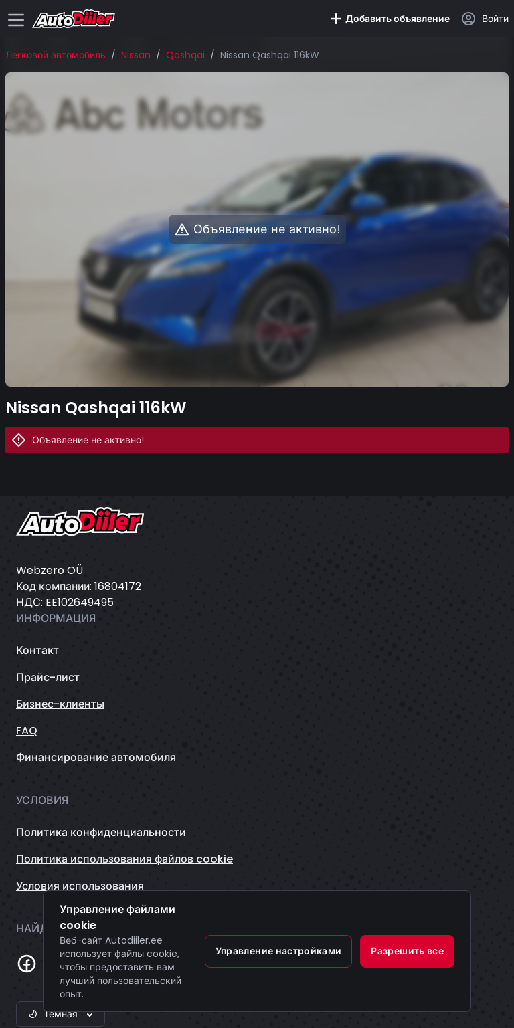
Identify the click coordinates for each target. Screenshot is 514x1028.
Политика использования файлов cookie (124, 859)
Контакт (37, 650)
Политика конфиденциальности (101, 832)
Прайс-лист (48, 677)
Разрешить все (407, 951)
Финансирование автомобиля (96, 757)
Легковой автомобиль (55, 55)
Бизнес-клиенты (60, 704)
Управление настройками (279, 951)
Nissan (136, 55)
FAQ (26, 730)
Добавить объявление (389, 18)
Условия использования (80, 886)
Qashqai (185, 55)
